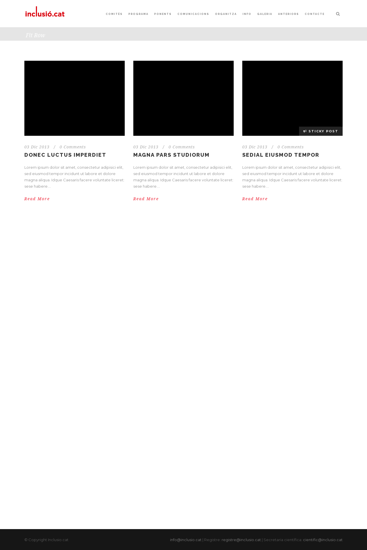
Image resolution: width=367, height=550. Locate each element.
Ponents (163, 14)
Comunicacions (193, 14)
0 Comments (73, 147)
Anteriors (288, 14)
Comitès (114, 14)
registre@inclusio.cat (241, 539)
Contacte (315, 14)
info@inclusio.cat (186, 539)
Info (247, 14)
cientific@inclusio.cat (323, 539)
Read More (37, 199)
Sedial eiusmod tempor (280, 155)
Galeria (264, 14)
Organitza (226, 14)
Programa (138, 14)
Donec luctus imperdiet (65, 155)
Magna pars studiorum (171, 155)
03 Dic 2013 (37, 147)
